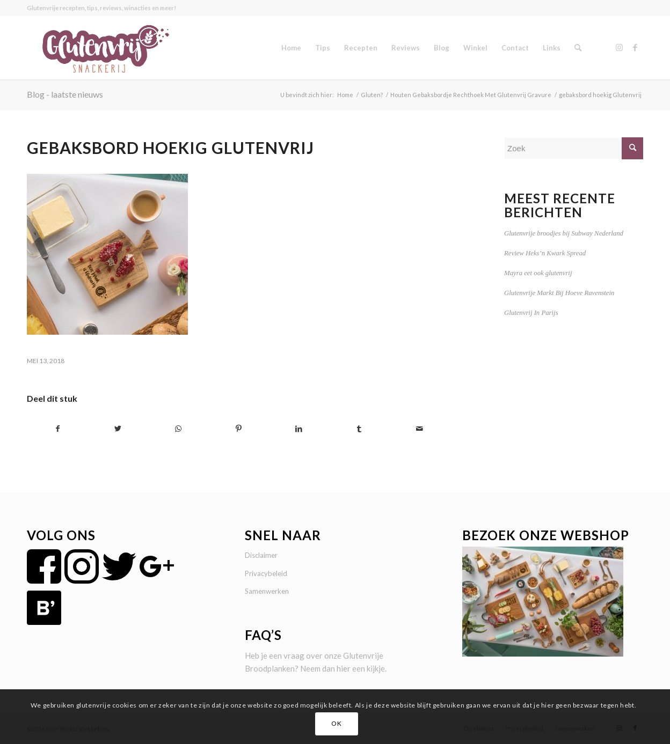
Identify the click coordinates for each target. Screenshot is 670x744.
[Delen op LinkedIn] (299, 429)
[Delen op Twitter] (118, 429)
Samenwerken (267, 591)
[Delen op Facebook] (57, 429)
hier (344, 668)
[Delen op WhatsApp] (178, 429)
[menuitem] (291, 47)
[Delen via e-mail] (419, 429)
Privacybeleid (266, 573)
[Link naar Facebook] (635, 47)
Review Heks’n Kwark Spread (545, 253)
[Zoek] (577, 47)
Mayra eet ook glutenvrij (538, 273)
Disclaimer (261, 555)
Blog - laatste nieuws (65, 94)
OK (336, 723)
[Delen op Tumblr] (359, 429)
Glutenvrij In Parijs (531, 312)
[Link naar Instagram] (619, 47)
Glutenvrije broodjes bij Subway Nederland (563, 233)
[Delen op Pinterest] (238, 429)
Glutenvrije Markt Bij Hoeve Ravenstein (559, 293)
